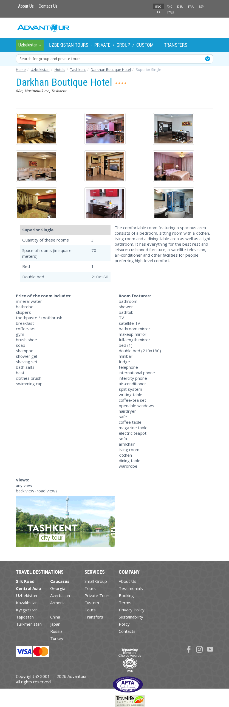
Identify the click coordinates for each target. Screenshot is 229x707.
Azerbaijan (60, 595)
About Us (26, 6)
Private (102, 45)
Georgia (57, 588)
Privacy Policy (132, 609)
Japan (55, 624)
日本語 (169, 12)
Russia (56, 631)
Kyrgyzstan (27, 609)
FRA (191, 6)
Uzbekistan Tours (68, 45)
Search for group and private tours (50, 58)
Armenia (58, 602)
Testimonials (131, 588)
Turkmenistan (29, 624)
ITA (158, 12)
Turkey (56, 638)
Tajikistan (25, 617)
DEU (180, 6)
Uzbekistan (26, 595)
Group (123, 45)
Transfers (175, 45)
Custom (145, 45)
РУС (169, 6)
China (55, 617)
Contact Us (48, 6)
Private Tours (97, 595)
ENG (158, 6)
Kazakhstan (27, 602)
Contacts (127, 631)
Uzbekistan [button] (29, 45)
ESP (201, 6)
